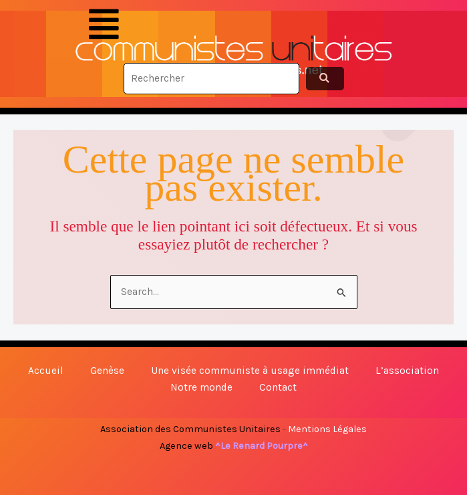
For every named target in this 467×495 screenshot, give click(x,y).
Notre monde (201, 387)
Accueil (45, 371)
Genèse (107, 371)
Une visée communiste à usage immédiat (250, 371)
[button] (104, 25)
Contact (278, 387)
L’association (407, 371)
